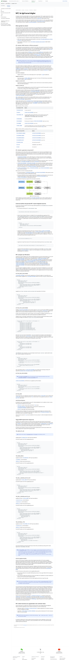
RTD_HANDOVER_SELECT (20, 140)
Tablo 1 (17, 97)
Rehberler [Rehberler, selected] (8, 5)
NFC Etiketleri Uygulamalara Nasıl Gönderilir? (38, 41)
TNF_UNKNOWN (19, 123)
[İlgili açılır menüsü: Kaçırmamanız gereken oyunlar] (20, 1)
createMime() (50, 423)
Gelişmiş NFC (39, 18)
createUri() (19, 423)
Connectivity (14, 3)
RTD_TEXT (18, 144)
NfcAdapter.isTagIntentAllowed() (31, 608)
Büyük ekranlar (34, 658)
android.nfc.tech (37, 54)
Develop (2, 3)
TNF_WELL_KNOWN (27, 78)
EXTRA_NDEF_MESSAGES (21, 406)
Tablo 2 (25, 79)
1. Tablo (43, 74)
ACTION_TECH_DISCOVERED (20, 95)
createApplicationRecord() (36, 595)
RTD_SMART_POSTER (20, 142)
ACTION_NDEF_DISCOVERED (35, 91)
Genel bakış (3, 5)
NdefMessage (41, 52)
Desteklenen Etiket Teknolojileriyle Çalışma (26, 370)
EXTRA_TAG (19, 405)
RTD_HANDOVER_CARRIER (20, 135)
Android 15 (42, 658)
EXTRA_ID (19, 409)
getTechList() (45, 310)
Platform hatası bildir (62, 658)
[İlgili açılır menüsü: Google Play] (43, 1)
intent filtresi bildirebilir (32, 22)
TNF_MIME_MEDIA (19, 118)
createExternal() (44, 423)
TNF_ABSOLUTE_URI (20, 110)
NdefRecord (30, 52)
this (32, 396)
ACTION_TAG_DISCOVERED (22, 177)
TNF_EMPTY (18, 112)
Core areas (8, 3)
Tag (36, 94)
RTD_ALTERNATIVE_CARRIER (21, 133)
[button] (5, 10)
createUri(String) (19, 500)
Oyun (23, 658)
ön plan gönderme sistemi (44, 581)
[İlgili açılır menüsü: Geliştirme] (36, 1)
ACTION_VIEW (36, 161)
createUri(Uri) (18, 501)
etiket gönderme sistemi (41, 21)
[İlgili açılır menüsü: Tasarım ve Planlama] (29, 1)
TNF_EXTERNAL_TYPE (20, 114)
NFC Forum (50, 49)
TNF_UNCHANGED (19, 121)
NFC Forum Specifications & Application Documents (41, 60)
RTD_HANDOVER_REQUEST (20, 137)
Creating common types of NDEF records (43, 61)
